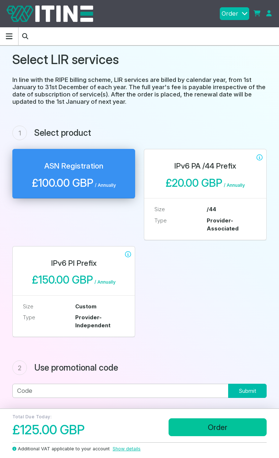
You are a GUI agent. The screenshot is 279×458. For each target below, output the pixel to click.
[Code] (120, 391)
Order (217, 427)
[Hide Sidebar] (9, 36)
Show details (127, 448)
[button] (257, 13)
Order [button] (235, 13)
